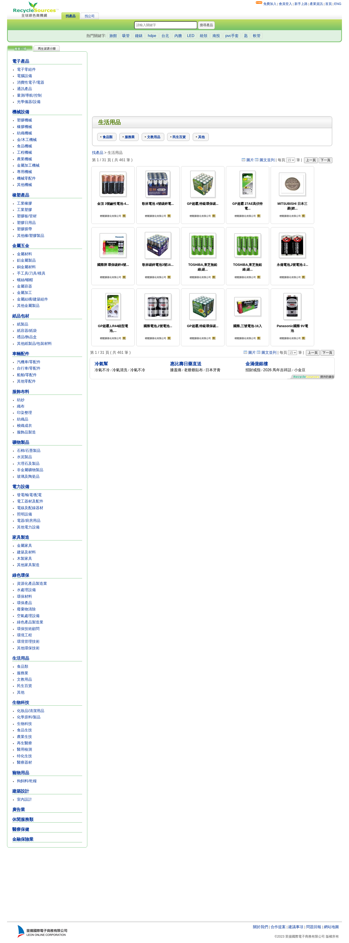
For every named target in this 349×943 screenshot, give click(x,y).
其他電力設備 (28, 527)
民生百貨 (24, 686)
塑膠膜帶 (24, 229)
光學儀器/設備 (28, 102)
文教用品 (24, 679)
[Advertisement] (47, 885)
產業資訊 (316, 4)
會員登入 (285, 4)
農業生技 (24, 737)
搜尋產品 (206, 25)
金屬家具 (24, 546)
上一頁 (311, 160)
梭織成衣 (24, 426)
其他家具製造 (28, 565)
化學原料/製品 (28, 717)
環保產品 (24, 603)
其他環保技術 (28, 648)
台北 (165, 36)
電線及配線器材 (30, 508)
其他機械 (24, 185)
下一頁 (325, 160)
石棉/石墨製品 (28, 451)
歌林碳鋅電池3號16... (157, 265)
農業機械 (24, 159)
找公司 (90, 16)
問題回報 (313, 927)
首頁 (328, 4)
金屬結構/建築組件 (32, 299)
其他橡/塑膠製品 (30, 236)
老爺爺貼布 (193, 370)
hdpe (152, 36)
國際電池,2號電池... (158, 326)
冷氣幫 (101, 363)
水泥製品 (24, 457)
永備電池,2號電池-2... (292, 265)
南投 (216, 36)
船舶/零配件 (27, 375)
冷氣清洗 (119, 370)
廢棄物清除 (26, 609)
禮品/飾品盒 (27, 337)
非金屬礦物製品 (30, 470)
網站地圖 (331, 927)
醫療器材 (24, 762)
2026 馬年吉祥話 (277, 370)
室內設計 (24, 799)
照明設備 (24, 514)
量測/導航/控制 (29, 95)
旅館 (113, 36)
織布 (20, 406)
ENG (337, 4)
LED (190, 36)
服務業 (22, 673)
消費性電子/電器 (30, 82)
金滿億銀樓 (256, 363)
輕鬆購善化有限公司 (110, 216)
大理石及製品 (28, 463)
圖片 (250, 160)
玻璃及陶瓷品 (28, 476)
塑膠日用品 (26, 223)
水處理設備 (26, 590)
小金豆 (299, 370)
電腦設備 (24, 76)
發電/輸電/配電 (29, 495)
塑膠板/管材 (27, 216)
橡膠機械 (24, 127)
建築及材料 (26, 552)
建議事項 (295, 927)
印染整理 (24, 413)
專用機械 (24, 172)
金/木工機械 (27, 140)
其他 (20, 692)
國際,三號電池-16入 (247, 326)
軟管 (257, 36)
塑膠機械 (24, 120)
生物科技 (24, 724)
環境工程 (24, 635)
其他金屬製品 (28, 306)
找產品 (71, 16)
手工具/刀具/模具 (31, 273)
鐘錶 (139, 36)
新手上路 (301, 4)
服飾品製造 (26, 432)
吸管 (126, 36)
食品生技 (24, 730)
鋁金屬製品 (26, 260)
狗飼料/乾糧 (27, 781)
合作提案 (278, 927)
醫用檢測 (24, 749)
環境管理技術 (28, 641)
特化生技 (24, 756)
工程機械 (24, 152)
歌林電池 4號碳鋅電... (158, 204)
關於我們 (260, 927)
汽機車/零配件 (28, 362)
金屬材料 (24, 254)
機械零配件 (26, 178)
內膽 (178, 36)
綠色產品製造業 (30, 622)
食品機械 (24, 146)
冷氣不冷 (102, 370)
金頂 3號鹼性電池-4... (113, 204)
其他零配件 (26, 381)
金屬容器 (24, 286)
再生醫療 (24, 743)
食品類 (22, 666)
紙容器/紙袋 (27, 331)
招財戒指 (253, 370)
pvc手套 (232, 36)
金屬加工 (24, 293)
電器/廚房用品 (28, 521)
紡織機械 (24, 133)
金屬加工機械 (28, 165)
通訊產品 (24, 89)
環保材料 (24, 596)
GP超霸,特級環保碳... (202, 204)
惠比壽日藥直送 (185, 363)
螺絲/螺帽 (25, 280)
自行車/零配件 (28, 368)
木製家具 (24, 558)
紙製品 (22, 324)
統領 (203, 36)
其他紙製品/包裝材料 (34, 344)
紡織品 (22, 419)
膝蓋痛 (175, 370)
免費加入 (270, 4)
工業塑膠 (24, 210)
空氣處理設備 (28, 616)
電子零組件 (26, 69)
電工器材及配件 (30, 501)
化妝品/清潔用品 (30, 711)
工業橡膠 (24, 203)
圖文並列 (267, 160)
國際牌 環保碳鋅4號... (113, 265)
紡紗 (20, 400)
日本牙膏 (213, 370)
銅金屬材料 (26, 267)
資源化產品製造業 (32, 583)
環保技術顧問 (28, 629)
